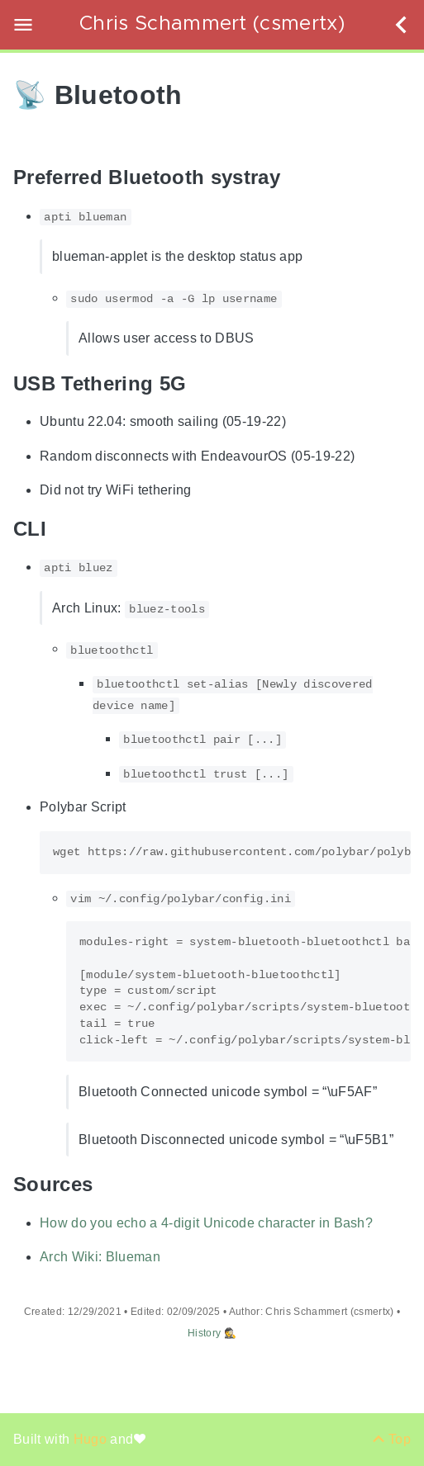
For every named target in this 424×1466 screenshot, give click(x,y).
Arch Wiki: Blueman (100, 1258)
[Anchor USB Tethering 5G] (198, 383)
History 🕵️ (212, 1333)
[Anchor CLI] (58, 529)
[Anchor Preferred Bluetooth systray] (292, 178)
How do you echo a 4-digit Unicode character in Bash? (206, 1223)
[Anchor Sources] (105, 1185)
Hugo (92, 1439)
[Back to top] (391, 1439)
